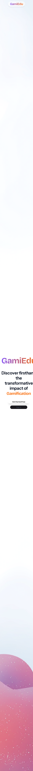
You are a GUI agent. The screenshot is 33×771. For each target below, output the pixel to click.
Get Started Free (18, 402)
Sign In (18, 407)
